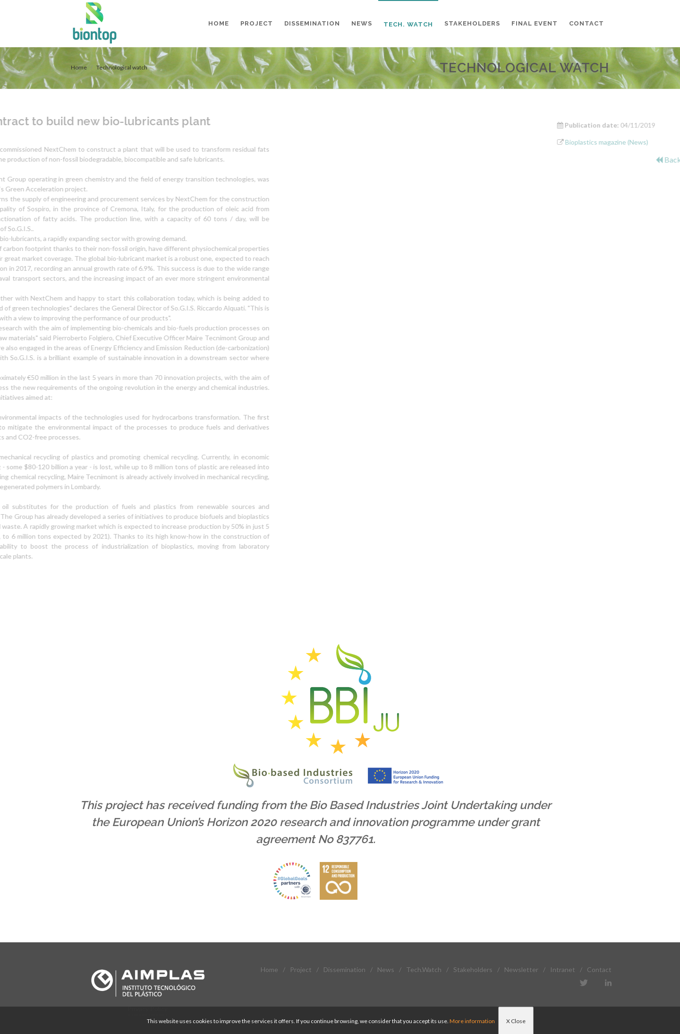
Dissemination (344, 969)
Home (79, 67)
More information (472, 1021)
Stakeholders (473, 969)
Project (301, 969)
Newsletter (521, 969)
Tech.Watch (424, 969)
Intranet (562, 969)
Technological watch (121, 67)
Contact (599, 969)
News (385, 969)
